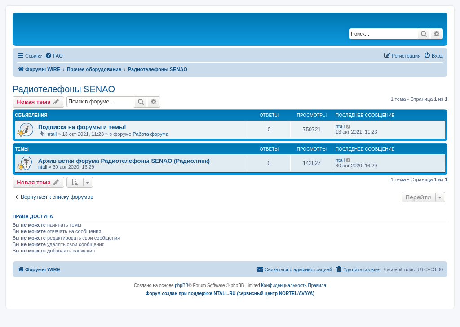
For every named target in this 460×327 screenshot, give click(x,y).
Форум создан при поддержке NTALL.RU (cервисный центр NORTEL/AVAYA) (230, 293)
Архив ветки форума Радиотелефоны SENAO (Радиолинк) (124, 160)
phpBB (181, 285)
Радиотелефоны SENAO (64, 89)
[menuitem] (54, 55)
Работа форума (150, 134)
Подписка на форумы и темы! (82, 127)
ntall (52, 134)
